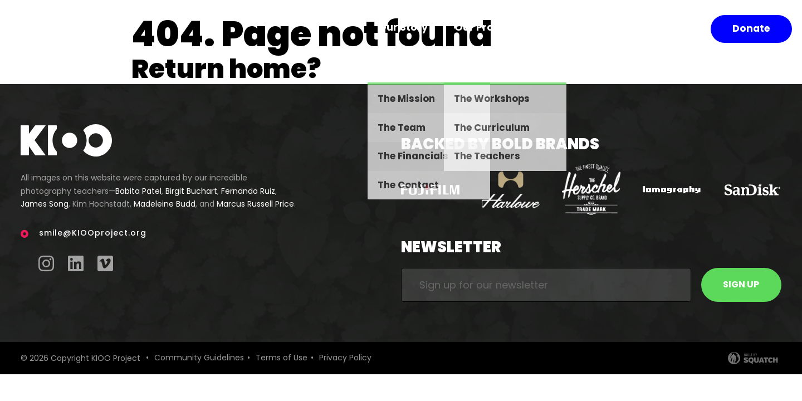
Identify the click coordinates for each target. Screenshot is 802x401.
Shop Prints (668, 28)
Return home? (231, 68)
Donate (752, 28)
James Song (45, 203)
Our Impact (588, 28)
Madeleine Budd (164, 203)
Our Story (426, 28)
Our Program (505, 28)
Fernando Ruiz (248, 191)
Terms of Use (281, 358)
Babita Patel (138, 191)
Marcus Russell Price (255, 203)
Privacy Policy (345, 358)
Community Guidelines (199, 358)
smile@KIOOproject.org (92, 232)
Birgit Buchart (191, 191)
